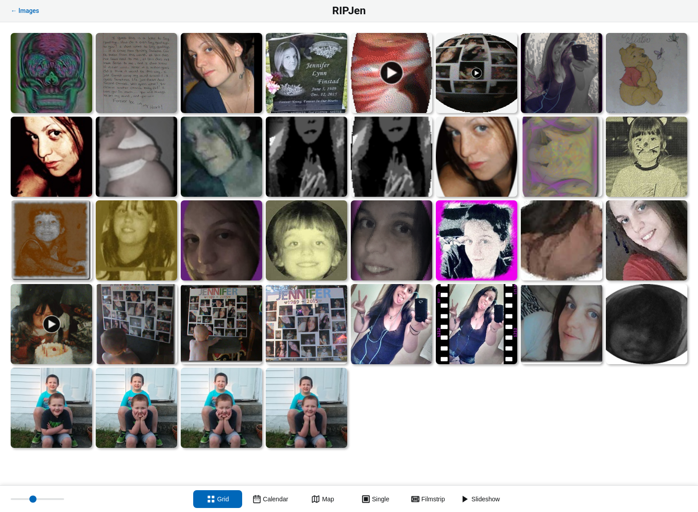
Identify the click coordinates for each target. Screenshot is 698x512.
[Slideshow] (480, 499)
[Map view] (322, 499)
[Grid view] (217, 499)
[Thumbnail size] (37, 499)
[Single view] (375, 499)
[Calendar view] (270, 499)
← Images (25, 10)
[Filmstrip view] (427, 499)
